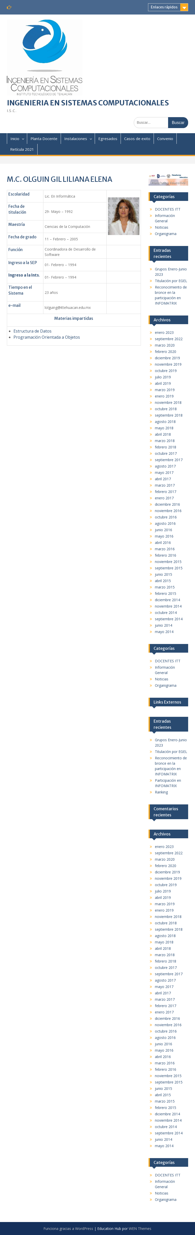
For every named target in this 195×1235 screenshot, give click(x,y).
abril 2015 (163, 580)
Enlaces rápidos (164, 7)
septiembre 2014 (169, 618)
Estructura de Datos (32, 331)
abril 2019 (163, 383)
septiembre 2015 (169, 568)
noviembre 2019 (168, 364)
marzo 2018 (165, 440)
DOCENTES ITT (168, 209)
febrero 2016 (165, 555)
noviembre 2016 (168, 510)
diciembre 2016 (167, 504)
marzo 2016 (165, 548)
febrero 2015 (165, 593)
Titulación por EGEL (171, 280)
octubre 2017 (166, 453)
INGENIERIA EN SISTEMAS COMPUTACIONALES (88, 102)
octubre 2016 (166, 517)
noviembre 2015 (168, 561)
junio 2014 (163, 625)
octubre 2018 (166, 408)
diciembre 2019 (167, 357)
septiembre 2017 (169, 459)
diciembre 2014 (167, 599)
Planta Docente (43, 138)
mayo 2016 (164, 536)
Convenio (165, 138)
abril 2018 (163, 434)
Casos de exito (137, 138)
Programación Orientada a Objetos (47, 337)
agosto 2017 (165, 466)
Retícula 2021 (22, 149)
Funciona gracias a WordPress (68, 1228)
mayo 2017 (164, 472)
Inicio (14, 138)
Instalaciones (75, 138)
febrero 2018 (165, 447)
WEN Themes (140, 1228)
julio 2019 (163, 377)
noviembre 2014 (168, 606)
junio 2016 (163, 529)
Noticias (161, 227)
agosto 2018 (165, 421)
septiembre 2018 (169, 415)
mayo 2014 (164, 631)
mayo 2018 (164, 428)
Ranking (161, 792)
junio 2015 (163, 574)
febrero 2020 (165, 351)
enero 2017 (164, 498)
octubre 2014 (166, 612)
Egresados (107, 138)
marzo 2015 (165, 587)
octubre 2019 (166, 370)
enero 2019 (164, 396)
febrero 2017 (165, 491)
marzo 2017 (165, 485)
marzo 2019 (165, 389)
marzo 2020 (165, 345)
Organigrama (165, 233)
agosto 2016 (165, 523)
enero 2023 (164, 332)
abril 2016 (163, 542)
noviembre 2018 (168, 402)
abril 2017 (163, 478)
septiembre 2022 (169, 338)
